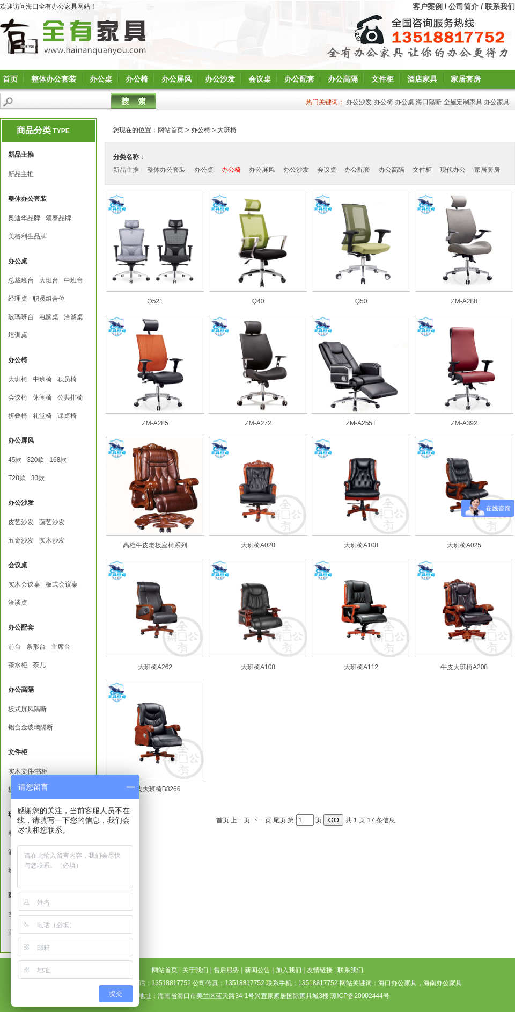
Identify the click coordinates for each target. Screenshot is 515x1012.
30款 (38, 478)
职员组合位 (49, 298)
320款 (35, 460)
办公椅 (137, 79)
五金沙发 (21, 540)
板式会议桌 (62, 584)
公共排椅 (70, 397)
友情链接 (320, 970)
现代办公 (453, 170)
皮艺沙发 (21, 522)
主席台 (60, 646)
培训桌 (17, 335)
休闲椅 (42, 397)
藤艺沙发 (52, 522)
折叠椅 (17, 416)
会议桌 (259, 79)
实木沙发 (52, 540)
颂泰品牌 (58, 218)
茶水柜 (17, 665)
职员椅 (67, 379)
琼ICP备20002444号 (359, 996)
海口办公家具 (397, 983)
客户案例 (428, 6)
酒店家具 (422, 79)
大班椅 (17, 379)
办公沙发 (220, 79)
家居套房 (466, 79)
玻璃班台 (21, 317)
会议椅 (17, 397)
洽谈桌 (73, 317)
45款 (14, 460)
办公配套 (299, 79)
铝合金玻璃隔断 (30, 727)
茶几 (39, 665)
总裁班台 (21, 280)
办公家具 (497, 102)
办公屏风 (176, 79)
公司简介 (463, 6)
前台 (14, 646)
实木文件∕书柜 (28, 771)
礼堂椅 (42, 416)
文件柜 (382, 79)
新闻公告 (257, 970)
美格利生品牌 (27, 236)
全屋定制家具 (463, 102)
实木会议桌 (24, 584)
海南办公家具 (442, 983)
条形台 (36, 646)
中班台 (73, 280)
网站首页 (170, 130)
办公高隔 (343, 79)
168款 (58, 460)
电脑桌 (48, 317)
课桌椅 (67, 416)
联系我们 (500, 6)
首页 (10, 79)
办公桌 (101, 79)
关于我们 (195, 970)
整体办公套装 (53, 79)
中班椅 (42, 379)
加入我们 (288, 970)
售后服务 (226, 970)
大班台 (48, 280)
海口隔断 (429, 102)
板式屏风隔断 (27, 709)
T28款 (17, 478)
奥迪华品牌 (24, 218)
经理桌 (17, 298)
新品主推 (21, 174)
